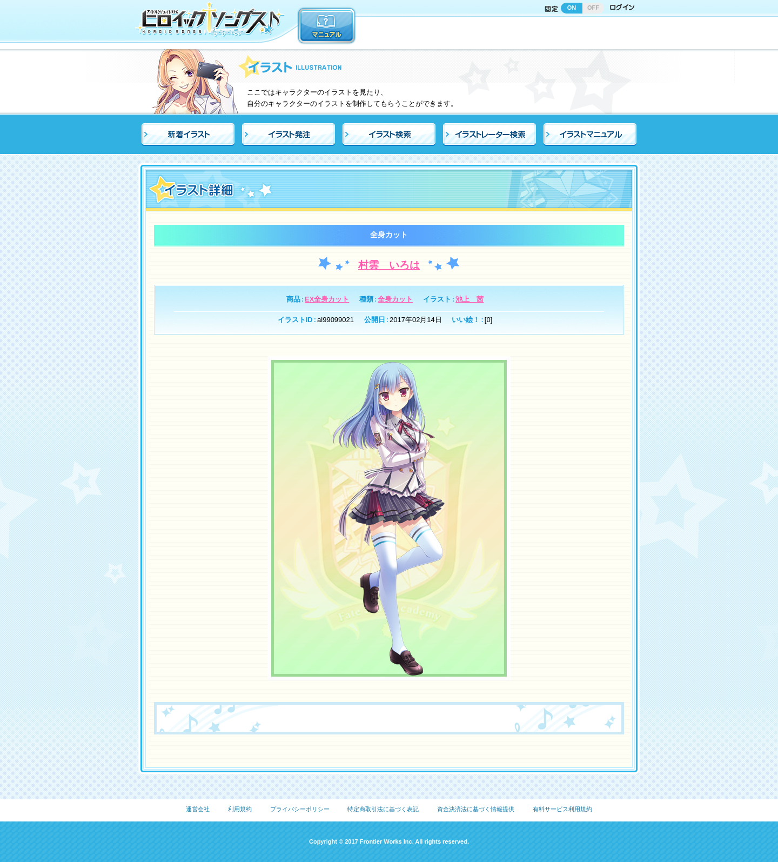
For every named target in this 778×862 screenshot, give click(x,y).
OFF (593, 7)
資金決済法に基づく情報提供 (475, 809)
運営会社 (198, 809)
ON (571, 7)
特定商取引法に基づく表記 (383, 809)
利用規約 (240, 809)
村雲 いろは (389, 265)
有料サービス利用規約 (562, 809)
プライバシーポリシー (300, 809)
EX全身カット (327, 299)
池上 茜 (469, 299)
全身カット (395, 299)
